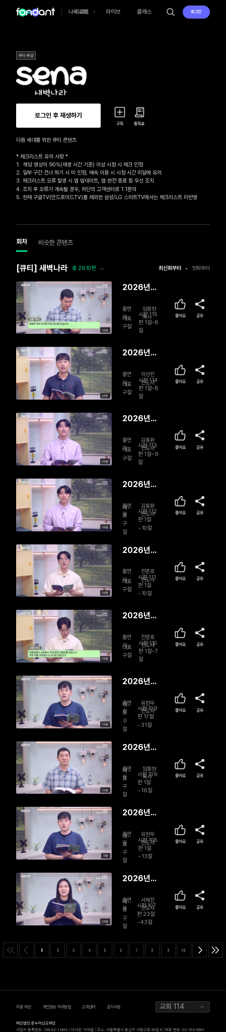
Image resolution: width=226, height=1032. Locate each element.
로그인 (196, 11)
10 (184, 950)
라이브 (113, 11)
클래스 (144, 11)
